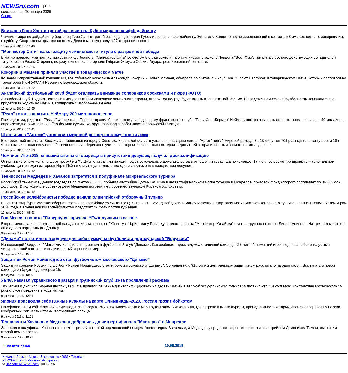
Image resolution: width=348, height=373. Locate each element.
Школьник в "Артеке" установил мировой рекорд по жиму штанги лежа (74, 134)
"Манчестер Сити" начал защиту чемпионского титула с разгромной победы (80, 51)
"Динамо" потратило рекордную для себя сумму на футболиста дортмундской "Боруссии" (95, 238)
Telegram (78, 356)
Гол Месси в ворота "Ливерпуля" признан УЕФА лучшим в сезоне (69, 218)
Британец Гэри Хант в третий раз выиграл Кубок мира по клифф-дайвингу (78, 30)
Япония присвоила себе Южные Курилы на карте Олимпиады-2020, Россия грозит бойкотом (96, 301)
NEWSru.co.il (11, 360)
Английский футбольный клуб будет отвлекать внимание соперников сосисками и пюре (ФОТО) (101, 93)
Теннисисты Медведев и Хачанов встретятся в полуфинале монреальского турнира (88, 176)
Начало (8, 356)
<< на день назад (16, 345)
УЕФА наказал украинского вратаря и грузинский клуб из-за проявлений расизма (85, 280)
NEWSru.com (20, 6)
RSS (65, 356)
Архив (33, 356)
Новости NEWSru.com (22, 364)
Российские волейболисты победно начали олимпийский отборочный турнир (82, 197)
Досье (21, 356)
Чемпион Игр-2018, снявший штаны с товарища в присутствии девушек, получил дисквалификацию (105, 155)
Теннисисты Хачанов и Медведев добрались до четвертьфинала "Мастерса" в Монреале (93, 322)
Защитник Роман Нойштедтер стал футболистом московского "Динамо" (75, 259)
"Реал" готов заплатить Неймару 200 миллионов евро (57, 114)
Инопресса (50, 360)
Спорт (6, 16)
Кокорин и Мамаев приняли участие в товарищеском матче (62, 72)
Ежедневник (50, 356)
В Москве (31, 360)
